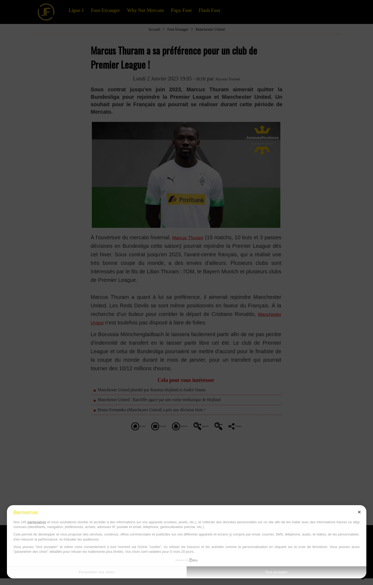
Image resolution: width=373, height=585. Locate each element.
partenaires (36, 522)
